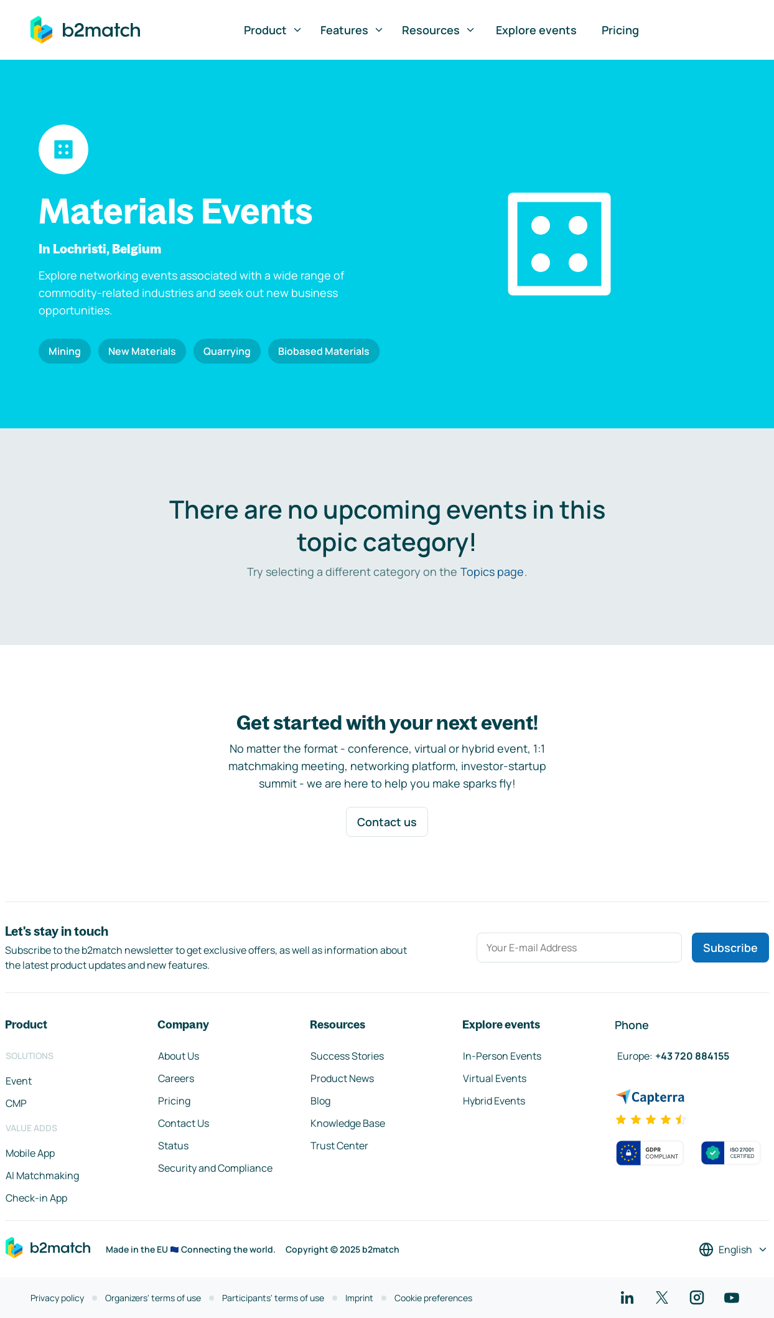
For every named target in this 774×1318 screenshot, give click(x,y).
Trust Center (339, 1145)
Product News (342, 1078)
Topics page (492, 571)
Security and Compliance (215, 1168)
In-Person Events (502, 1056)
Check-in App (36, 1198)
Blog (320, 1101)
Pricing (620, 29)
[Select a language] (733, 1249)
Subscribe (730, 947)
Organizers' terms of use (153, 1298)
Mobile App (30, 1153)
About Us (178, 1056)
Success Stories (347, 1056)
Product (273, 29)
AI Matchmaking (42, 1175)
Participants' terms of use (273, 1298)
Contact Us (183, 1123)
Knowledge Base (347, 1123)
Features (352, 29)
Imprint (359, 1298)
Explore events (536, 29)
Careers (176, 1078)
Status (173, 1145)
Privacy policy (57, 1298)
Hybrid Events (494, 1101)
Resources (439, 29)
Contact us (387, 821)
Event (19, 1081)
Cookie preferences (433, 1298)
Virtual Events (494, 1078)
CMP (16, 1103)
